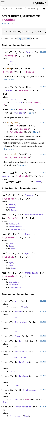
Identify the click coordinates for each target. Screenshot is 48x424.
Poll (12, 132)
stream (33, 16)
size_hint (13, 154)
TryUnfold (39, 3)
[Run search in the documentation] (21, 8)
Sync (27, 253)
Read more (8, 79)
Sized (24, 307)
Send (27, 233)
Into (21, 341)
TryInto (24, 375)
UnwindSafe (31, 272)
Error (32, 112)
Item (12, 109)
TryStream (29, 389)
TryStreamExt (22, 406)
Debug (29, 52)
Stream (7, 90)
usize (7, 157)
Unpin (5, 175)
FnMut (12, 100)
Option (31, 102)
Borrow (18, 311)
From (17, 336)
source (5, 23)
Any (16, 301)
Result (30, 71)
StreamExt (20, 351)
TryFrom (24, 362)
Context (24, 128)
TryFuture (17, 102)
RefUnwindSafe (33, 214)
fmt (9, 68)
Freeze (28, 195)
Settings (44, 8)
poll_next (13, 122)
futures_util (19, 16)
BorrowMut (20, 322)
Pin (18, 125)
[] (12, 23)
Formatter (9, 71)
